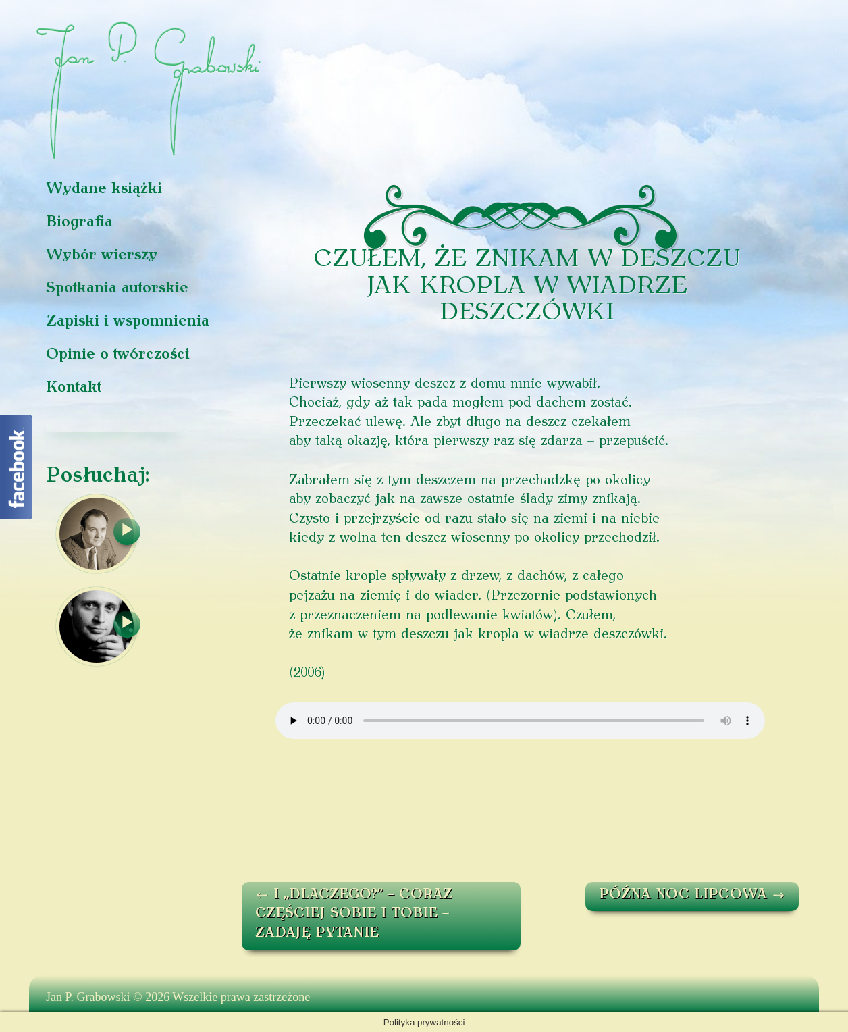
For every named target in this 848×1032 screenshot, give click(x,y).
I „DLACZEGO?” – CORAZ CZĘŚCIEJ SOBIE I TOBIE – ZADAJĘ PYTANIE (353, 914)
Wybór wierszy (101, 255)
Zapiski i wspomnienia (127, 322)
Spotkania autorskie (117, 288)
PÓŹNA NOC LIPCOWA (692, 895)
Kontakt (73, 388)
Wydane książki (104, 189)
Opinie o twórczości (118, 355)
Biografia (79, 222)
